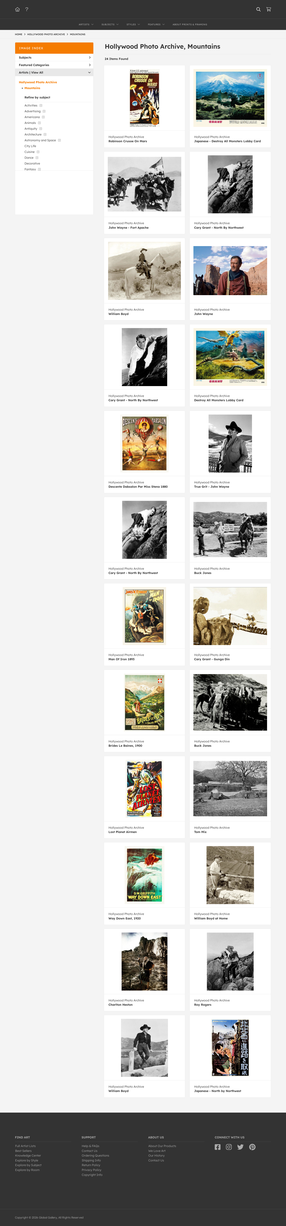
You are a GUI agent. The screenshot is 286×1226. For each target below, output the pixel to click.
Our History (156, 1155)
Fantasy (30, 169)
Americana (32, 117)
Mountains (32, 88)
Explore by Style (26, 1160)
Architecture (33, 134)
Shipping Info (91, 1160)
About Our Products (162, 1146)
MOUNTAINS (77, 34)
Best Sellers (23, 1151)
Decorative (32, 163)
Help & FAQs (90, 1146)
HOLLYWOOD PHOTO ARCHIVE (46, 34)
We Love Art (157, 1151)
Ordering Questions (95, 1155)
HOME (18, 34)
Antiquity (31, 128)
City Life (30, 146)
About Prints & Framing (190, 24)
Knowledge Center (28, 1155)
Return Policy (91, 1165)
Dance (29, 157)
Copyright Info (92, 1175)
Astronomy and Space (40, 140)
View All (37, 72)
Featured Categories (55, 65)
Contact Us (89, 1151)
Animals (30, 123)
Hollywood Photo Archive (38, 82)
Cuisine (30, 152)
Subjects (55, 57)
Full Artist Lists (25, 1146)
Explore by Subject (28, 1165)
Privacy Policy (91, 1170)
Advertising (33, 111)
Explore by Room (27, 1170)
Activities (31, 105)
